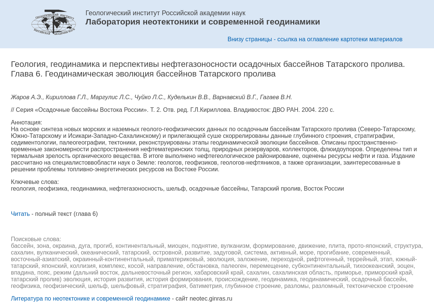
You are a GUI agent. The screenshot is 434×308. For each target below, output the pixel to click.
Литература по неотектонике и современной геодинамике (90, 298)
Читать (20, 214)
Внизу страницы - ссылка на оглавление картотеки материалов (315, 39)
